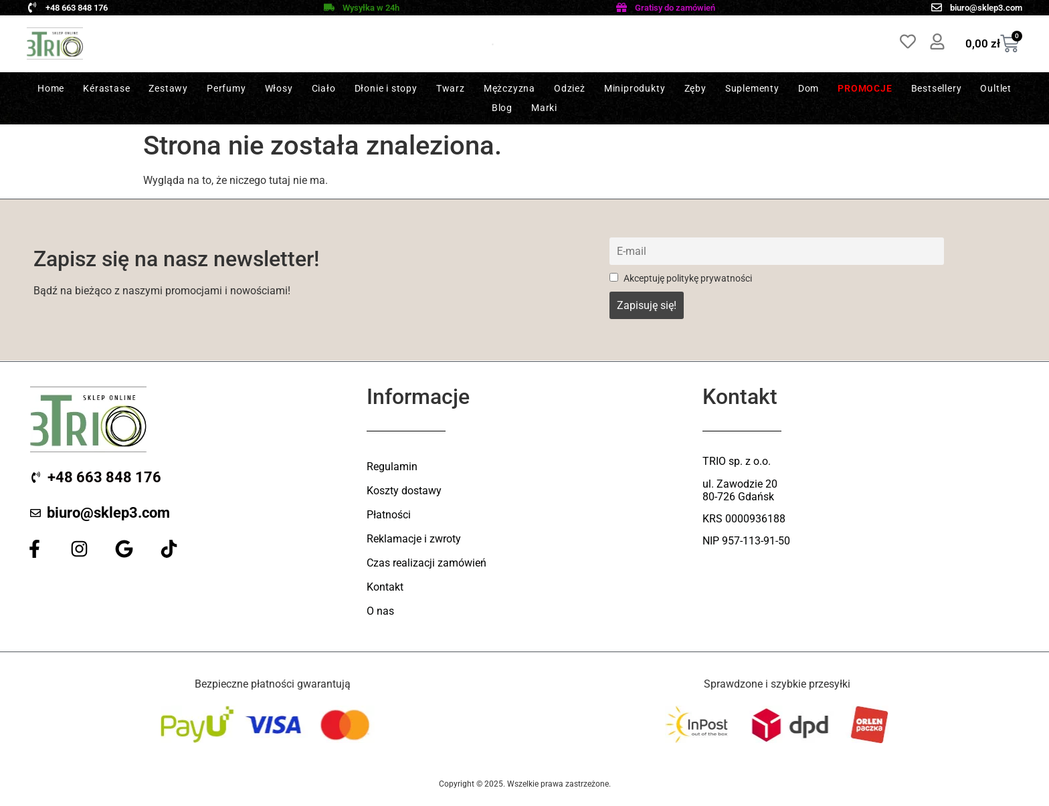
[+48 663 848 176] (32, 7)
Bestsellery (936, 88)
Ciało (324, 88)
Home (50, 88)
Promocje (865, 88)
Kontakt (385, 587)
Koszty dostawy (404, 490)
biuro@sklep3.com (986, 8)
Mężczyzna (509, 88)
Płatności (389, 514)
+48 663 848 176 (76, 8)
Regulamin (392, 466)
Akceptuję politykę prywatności (680, 278)
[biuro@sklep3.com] (936, 7)
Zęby (695, 88)
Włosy (279, 88)
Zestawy (168, 88)
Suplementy (752, 88)
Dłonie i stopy (386, 88)
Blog (502, 107)
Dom (808, 88)
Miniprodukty (635, 88)
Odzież (569, 88)
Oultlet (996, 88)
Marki (544, 107)
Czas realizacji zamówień (426, 563)
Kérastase (106, 88)
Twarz (450, 88)
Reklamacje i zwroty (414, 538)
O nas (380, 611)
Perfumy (226, 88)
